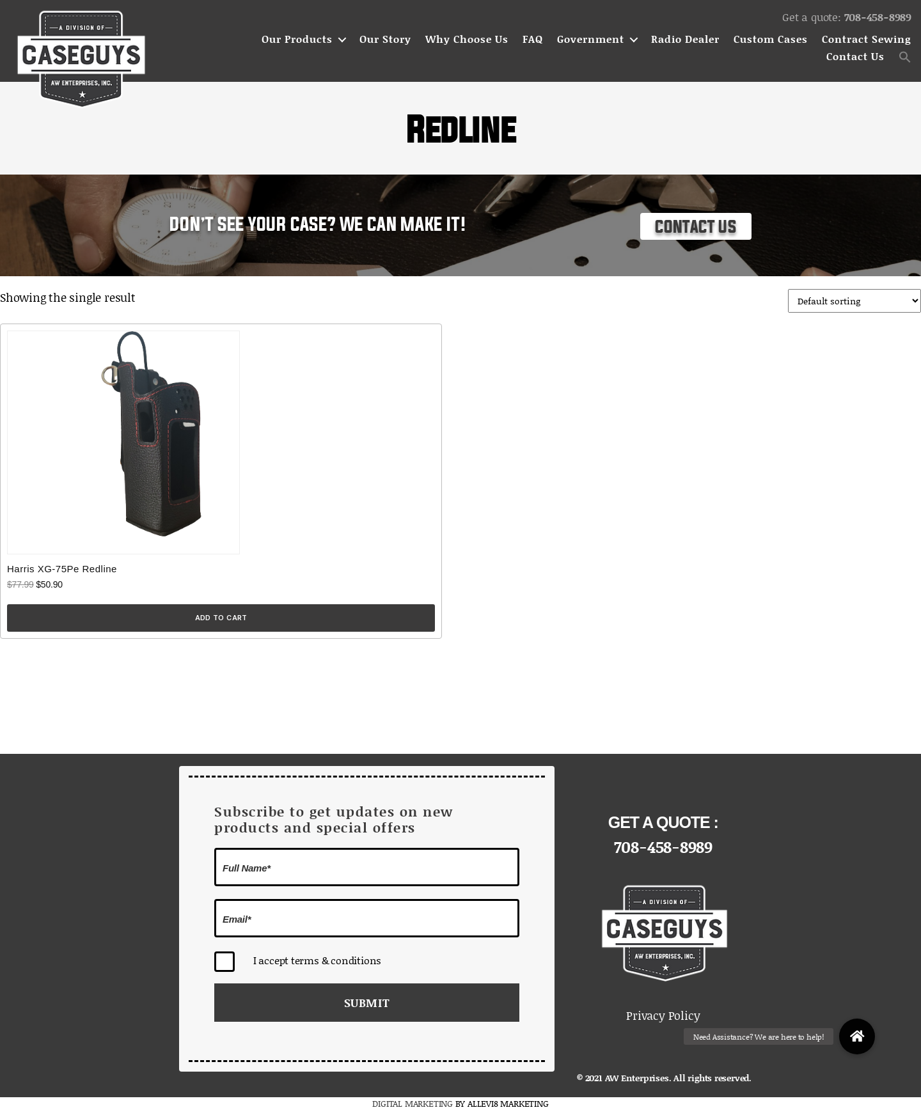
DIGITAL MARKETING (413, 1103)
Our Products (297, 39)
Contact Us (855, 57)
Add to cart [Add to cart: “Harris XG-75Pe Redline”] (221, 617)
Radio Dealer (685, 39)
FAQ (533, 39)
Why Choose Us (466, 39)
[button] (905, 57)
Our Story (385, 39)
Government (590, 39)
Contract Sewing (866, 39)
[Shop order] (854, 301)
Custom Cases (771, 39)
